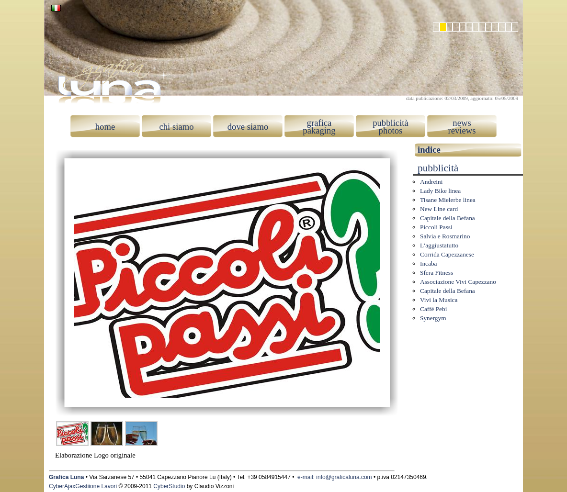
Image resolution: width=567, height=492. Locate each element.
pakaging (319, 130)
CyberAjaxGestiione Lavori (83, 486)
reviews (462, 130)
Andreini (431, 181)
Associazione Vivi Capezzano (458, 281)
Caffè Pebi (433, 309)
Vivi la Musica (438, 299)
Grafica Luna (66, 477)
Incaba (428, 263)
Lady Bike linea (440, 190)
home (105, 127)
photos (391, 130)
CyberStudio (169, 486)
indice (429, 150)
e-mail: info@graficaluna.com (334, 477)
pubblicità (390, 123)
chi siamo (176, 127)
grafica (319, 123)
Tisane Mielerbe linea (448, 199)
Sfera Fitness (436, 272)
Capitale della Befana (447, 218)
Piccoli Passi (436, 227)
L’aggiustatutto (439, 245)
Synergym (433, 318)
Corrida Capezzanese (447, 254)
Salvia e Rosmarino (445, 236)
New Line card (439, 208)
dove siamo (248, 127)
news (462, 123)
